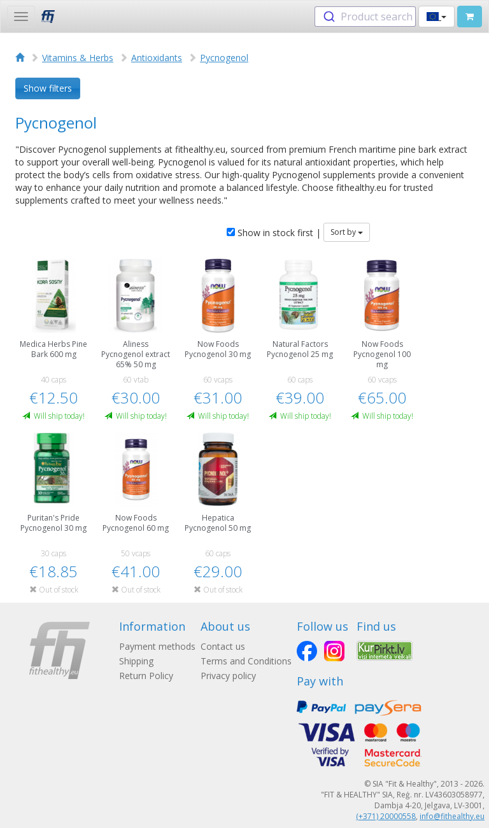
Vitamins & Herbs (77, 58)
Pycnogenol (224, 58)
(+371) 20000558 (386, 816)
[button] (436, 16)
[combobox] (365, 16)
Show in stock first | (274, 233)
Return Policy (146, 676)
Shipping (136, 661)
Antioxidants (156, 58)
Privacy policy (228, 676)
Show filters (48, 88)
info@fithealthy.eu (452, 816)
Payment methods (157, 646)
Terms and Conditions (246, 661)
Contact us (223, 646)
